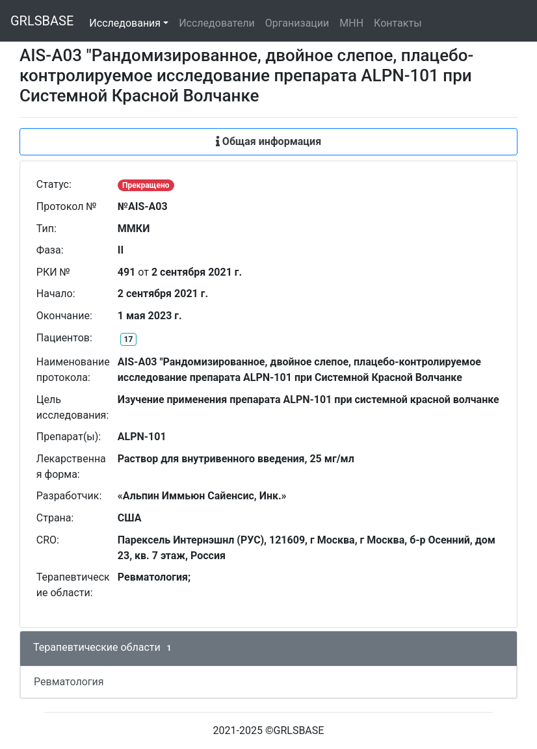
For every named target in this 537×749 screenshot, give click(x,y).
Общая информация (268, 141)
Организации (297, 23)
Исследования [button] (125, 23)
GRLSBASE (41, 21)
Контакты (397, 23)
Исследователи (216, 23)
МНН (351, 23)
